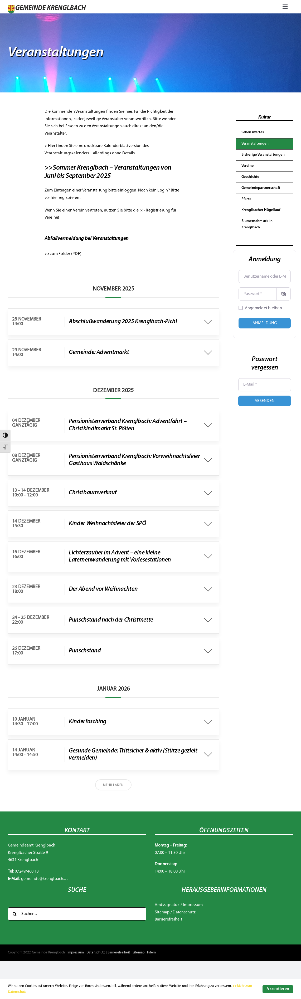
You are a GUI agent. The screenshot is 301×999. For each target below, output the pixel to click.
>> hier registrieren (62, 198)
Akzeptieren (277, 989)
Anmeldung (265, 323)
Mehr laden (113, 785)
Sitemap (162, 912)
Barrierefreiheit (168, 919)
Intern (151, 952)
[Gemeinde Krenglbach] (47, 7)
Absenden (265, 401)
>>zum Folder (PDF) (63, 254)
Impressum (193, 905)
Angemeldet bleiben (263, 308)
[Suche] (14, 914)
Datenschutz (184, 912)
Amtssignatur (167, 905)
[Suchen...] (77, 914)
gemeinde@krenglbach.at (44, 879)
